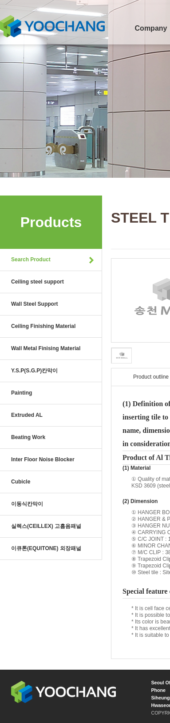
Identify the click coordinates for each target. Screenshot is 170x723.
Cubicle (20, 482)
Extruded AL (27, 415)
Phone (158, 690)
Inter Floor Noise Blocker (43, 459)
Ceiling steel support (37, 282)
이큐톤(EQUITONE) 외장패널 (46, 548)
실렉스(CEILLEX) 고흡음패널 (46, 526)
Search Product (31, 259)
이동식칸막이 (27, 504)
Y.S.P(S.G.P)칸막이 (34, 370)
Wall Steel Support (34, 304)
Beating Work (28, 437)
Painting (21, 393)
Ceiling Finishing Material (43, 326)
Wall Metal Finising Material (45, 348)
